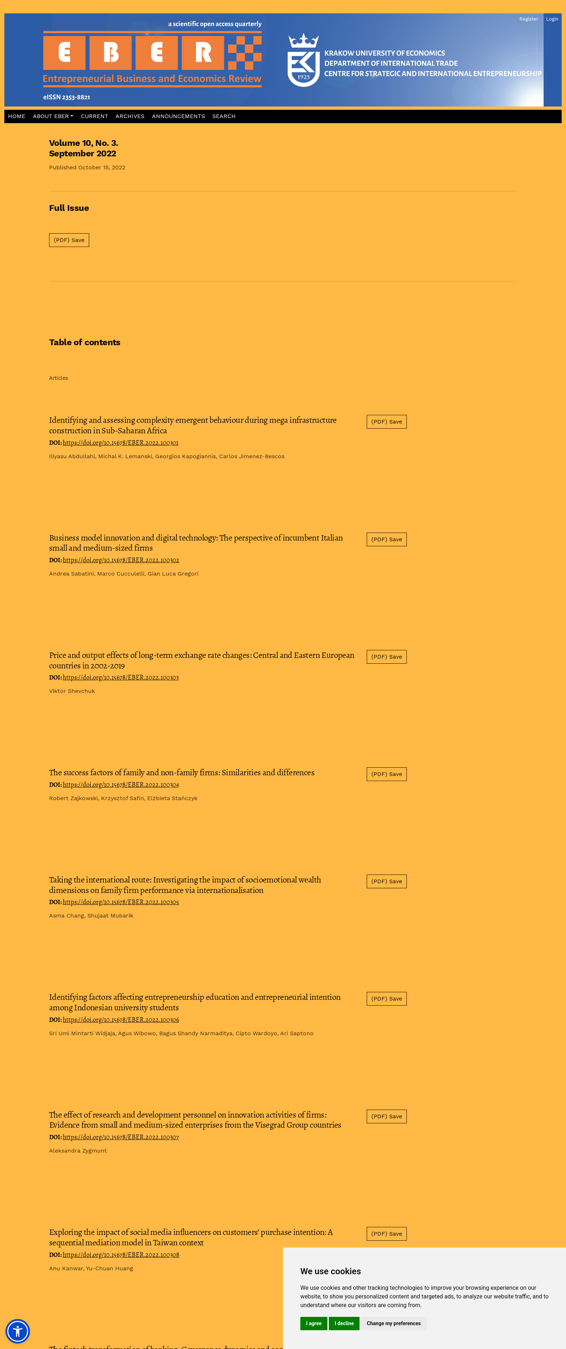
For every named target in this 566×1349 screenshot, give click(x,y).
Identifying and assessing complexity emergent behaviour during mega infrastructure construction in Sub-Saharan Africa (193, 425)
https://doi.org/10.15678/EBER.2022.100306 (121, 1019)
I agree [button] (314, 1323)
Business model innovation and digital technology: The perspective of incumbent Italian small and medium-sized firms (196, 543)
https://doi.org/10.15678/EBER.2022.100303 (121, 677)
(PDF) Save (69, 240)
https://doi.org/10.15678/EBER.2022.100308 (121, 1254)
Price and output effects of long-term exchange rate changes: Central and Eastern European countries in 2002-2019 (201, 660)
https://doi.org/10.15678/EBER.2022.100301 (120, 442)
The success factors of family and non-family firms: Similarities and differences (181, 772)
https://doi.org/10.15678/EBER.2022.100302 (121, 560)
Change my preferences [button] (394, 1323)
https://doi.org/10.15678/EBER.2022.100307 (121, 1137)
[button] (53, 116)
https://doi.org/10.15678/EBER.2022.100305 (121, 902)
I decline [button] (344, 1323)
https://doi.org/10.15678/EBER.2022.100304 (121, 784)
